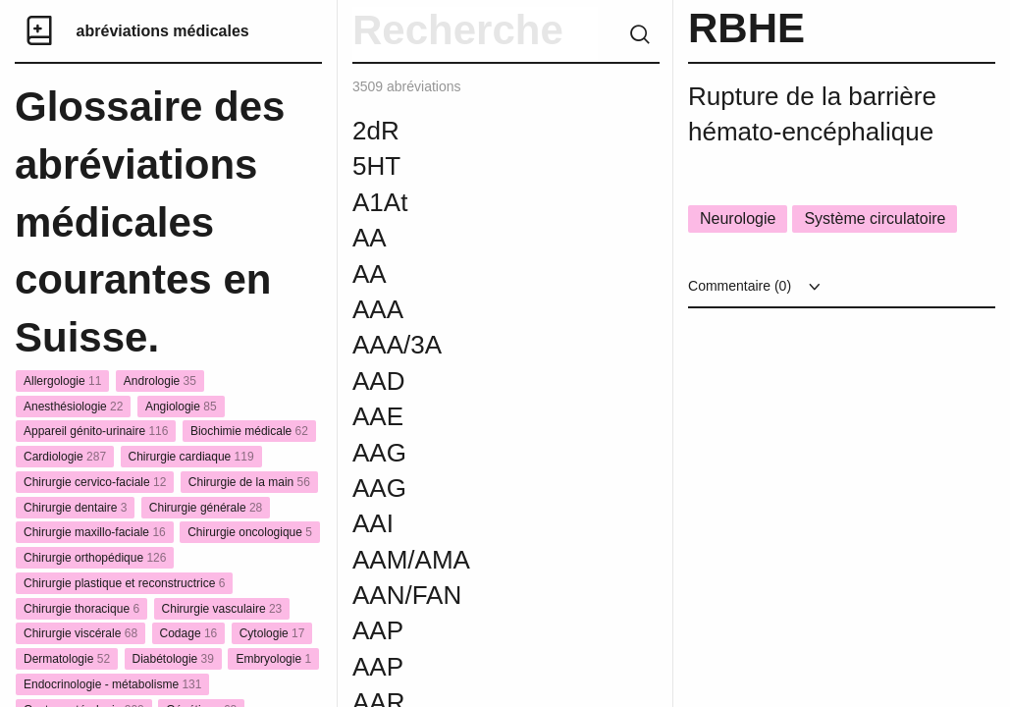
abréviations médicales (163, 31)
